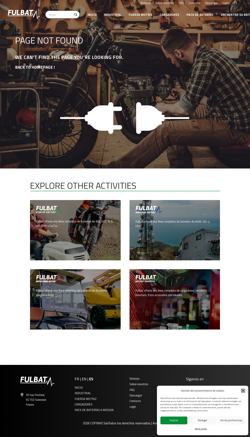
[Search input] (60, 14)
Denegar (202, 420)
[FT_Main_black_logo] (23, 14)
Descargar (136, 395)
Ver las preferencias (231, 420)
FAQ (132, 390)
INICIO (79, 387)
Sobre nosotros (139, 384)
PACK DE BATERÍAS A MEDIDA (94, 410)
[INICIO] (75, 230)
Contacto (135, 401)
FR (77, 379)
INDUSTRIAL (83, 393)
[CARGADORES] (175, 299)
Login (133, 406)
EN (84, 379)
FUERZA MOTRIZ (86, 399)
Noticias (135, 378)
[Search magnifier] (75, 14)
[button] (243, 390)
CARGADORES (83, 404)
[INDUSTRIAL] (175, 230)
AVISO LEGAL (201, 428)
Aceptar (173, 420)
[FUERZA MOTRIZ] (75, 299)
